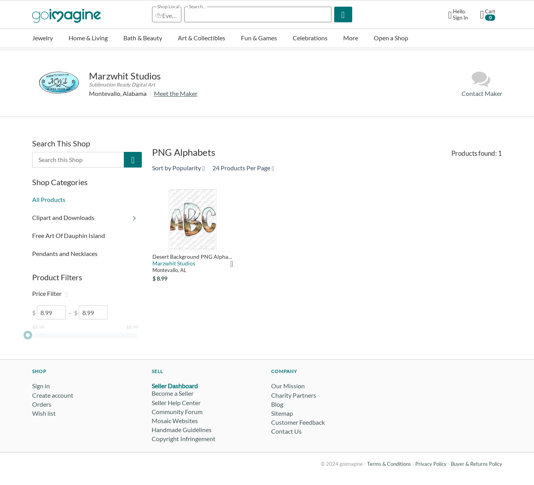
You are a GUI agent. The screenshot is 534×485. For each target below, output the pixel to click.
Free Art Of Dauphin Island (68, 235)
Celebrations (310, 37)
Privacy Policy (431, 464)
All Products (48, 199)
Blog (277, 404)
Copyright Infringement (183, 438)
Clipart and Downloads (63, 217)
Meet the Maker (175, 93)
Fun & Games (259, 37)
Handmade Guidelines (182, 429)
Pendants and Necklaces (65, 253)
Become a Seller (173, 393)
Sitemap (282, 413)
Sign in (41, 385)
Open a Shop (391, 37)
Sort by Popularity (178, 167)
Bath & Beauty (142, 37)
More (350, 37)
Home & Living (88, 37)
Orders (41, 404)
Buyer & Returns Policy (476, 464)
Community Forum (177, 411)
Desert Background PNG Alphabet (192, 256)
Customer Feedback (298, 422)
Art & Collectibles (201, 37)
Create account (52, 395)
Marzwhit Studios (125, 75)
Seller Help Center (176, 402)
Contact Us (286, 431)
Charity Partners (293, 395)
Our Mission (288, 385)
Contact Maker (482, 83)
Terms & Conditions (389, 464)
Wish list (44, 413)
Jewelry (42, 37)
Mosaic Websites (175, 420)
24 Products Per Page (243, 167)
